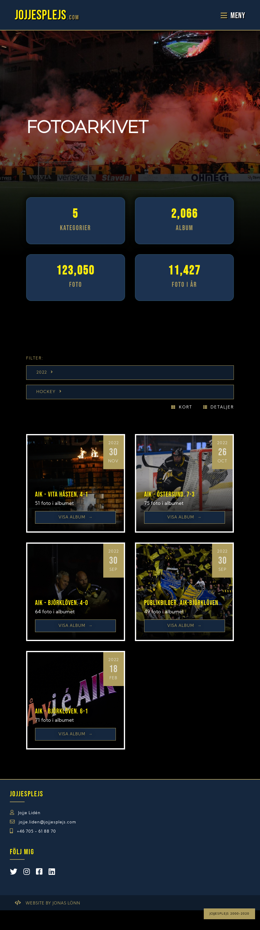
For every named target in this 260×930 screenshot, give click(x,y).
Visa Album (75, 517)
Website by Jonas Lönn (53, 903)
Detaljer (222, 407)
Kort (185, 407)
